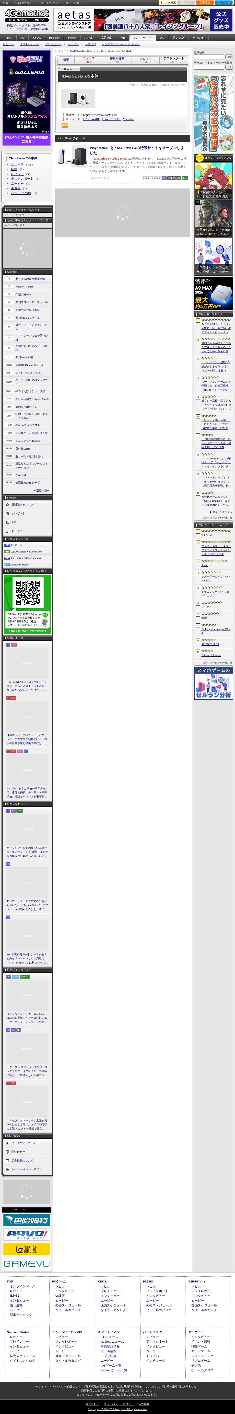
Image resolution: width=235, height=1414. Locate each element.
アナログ (178, 37)
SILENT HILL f (210, 644)
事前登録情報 (110, 1346)
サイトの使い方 (50, 2)
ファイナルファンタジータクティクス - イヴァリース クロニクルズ (216, 550)
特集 (14, 169)
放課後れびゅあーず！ (28, 482)
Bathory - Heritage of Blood (216, 631)
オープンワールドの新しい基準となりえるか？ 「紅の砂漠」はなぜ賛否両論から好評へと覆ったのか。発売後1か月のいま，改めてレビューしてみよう (27, 852)
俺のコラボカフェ (26, 406)
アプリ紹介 (109, 1356)
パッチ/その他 (21, 193)
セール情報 (109, 1351)
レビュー (8, 44)
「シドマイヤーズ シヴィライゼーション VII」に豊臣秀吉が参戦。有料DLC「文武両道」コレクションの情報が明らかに (216, 482)
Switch (72, 37)
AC (162, 37)
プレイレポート (112, 1291)
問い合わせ (72, 2)
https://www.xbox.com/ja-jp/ (100, 115)
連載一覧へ (43, 490)
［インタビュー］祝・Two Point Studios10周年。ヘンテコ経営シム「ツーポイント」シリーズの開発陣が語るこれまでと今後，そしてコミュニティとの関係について (27, 1018)
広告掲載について (22, 1160)
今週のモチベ (23, 294)
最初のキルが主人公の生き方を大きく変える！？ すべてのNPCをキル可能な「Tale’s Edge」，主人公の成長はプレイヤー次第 (216, 348)
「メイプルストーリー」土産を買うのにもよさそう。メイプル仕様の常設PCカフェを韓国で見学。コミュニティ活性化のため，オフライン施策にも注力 (27, 1125)
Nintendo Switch (20, 564)
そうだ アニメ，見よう (29, 372)
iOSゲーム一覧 (111, 1365)
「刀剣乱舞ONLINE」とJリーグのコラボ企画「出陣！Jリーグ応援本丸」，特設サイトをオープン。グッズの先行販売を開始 (216, 443)
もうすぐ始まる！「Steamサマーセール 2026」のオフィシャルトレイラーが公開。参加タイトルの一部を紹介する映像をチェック (216, 328)
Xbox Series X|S (111, 119)
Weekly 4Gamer (24, 286)
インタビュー (53, 44)
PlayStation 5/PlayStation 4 (26, 557)
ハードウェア (143, 38)
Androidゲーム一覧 (114, 1370)
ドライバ (90, 44)
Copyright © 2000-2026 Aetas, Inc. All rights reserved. (117, 1409)
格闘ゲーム (199, 1346)
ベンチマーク (155, 1360)
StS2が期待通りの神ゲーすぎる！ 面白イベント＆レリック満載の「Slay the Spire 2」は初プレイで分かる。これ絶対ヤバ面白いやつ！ (27, 959)
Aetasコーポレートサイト (27, 1169)
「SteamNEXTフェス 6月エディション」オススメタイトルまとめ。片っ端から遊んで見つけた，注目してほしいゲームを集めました (27, 686)
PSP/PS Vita (196, 1281)
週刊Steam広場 (24, 357)
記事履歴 (205, 2)
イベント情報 (200, 1341)
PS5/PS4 (54, 37)
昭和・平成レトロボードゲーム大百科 (31, 416)
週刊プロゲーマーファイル (31, 302)
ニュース (17, 164)
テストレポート (29, 44)
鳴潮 (204, 617)
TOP (9, 37)
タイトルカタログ (68, 1310)
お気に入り (186, 2)
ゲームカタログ (202, 1370)
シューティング (202, 1356)
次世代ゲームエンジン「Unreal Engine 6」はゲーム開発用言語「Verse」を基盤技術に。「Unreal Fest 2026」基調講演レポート (216, 501)
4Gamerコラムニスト (27, 425)
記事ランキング (21, 1315)
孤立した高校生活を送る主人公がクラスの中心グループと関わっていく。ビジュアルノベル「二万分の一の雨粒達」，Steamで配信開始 (216, 405)
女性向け (107, 37)
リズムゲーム (200, 1360)
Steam (204, 565)
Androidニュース (112, 1341)
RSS (5, 2)
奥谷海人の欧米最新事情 (30, 278)
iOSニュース (109, 1337)
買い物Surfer (22, 448)
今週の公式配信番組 (27, 310)
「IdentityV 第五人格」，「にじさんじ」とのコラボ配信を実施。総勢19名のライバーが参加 (216, 424)
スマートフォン (108, 1332)
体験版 (14, 1296)
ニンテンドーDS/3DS (67, 1332)
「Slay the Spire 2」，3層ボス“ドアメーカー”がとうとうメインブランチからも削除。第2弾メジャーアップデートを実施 (216, 463)
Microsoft (128, 119)
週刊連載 (16, 1305)
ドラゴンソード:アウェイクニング (215, 593)
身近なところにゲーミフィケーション (31, 465)
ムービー (73, 44)
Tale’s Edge (207, 534)
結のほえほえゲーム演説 (30, 391)
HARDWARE (91, 119)
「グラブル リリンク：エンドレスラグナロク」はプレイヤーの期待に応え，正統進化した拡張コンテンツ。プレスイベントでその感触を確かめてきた (27, 1071)
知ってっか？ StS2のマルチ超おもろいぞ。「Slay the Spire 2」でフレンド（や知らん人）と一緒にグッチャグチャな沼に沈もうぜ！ (27, 905)
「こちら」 (139, 1390)
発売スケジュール (68, 1305)
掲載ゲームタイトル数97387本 (27, 25)
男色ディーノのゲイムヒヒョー (31, 327)
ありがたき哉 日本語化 (29, 456)
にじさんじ (208, 606)
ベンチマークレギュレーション (121, 44)
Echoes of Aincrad (211, 655)
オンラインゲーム (22, 1286)
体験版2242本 (39, 29)
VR (123, 37)
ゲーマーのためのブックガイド (31, 382)
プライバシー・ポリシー (119, 1404)
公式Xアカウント (24, 2)
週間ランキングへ (222, 512)
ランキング (224, 2)
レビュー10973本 (16, 29)
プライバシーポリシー (25, 1142)
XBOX (36, 37)
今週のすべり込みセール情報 (31, 348)
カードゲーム (200, 1351)
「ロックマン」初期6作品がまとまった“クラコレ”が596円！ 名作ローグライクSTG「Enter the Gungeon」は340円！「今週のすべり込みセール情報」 (216, 367)
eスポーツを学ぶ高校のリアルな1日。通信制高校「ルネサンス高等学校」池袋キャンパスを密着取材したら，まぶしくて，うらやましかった (27, 793)
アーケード (196, 1332)
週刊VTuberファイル (27, 317)
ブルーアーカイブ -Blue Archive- (215, 578)
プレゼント (18, 513)
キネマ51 (20, 474)
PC (22, 37)
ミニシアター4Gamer (27, 440)
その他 (196, 1365)
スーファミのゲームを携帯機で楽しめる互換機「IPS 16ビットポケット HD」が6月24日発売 (216, 386)
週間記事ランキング (24, 504)
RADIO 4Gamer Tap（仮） (30, 365)
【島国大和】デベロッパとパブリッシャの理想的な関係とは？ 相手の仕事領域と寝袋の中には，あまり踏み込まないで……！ (27, 739)
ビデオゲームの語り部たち (31, 432)
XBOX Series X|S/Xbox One (26, 551)
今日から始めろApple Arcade (32, 399)
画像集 (16, 188)
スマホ (88, 37)
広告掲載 (144, 1404)
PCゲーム (16, 544)
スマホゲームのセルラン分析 (31, 337)
